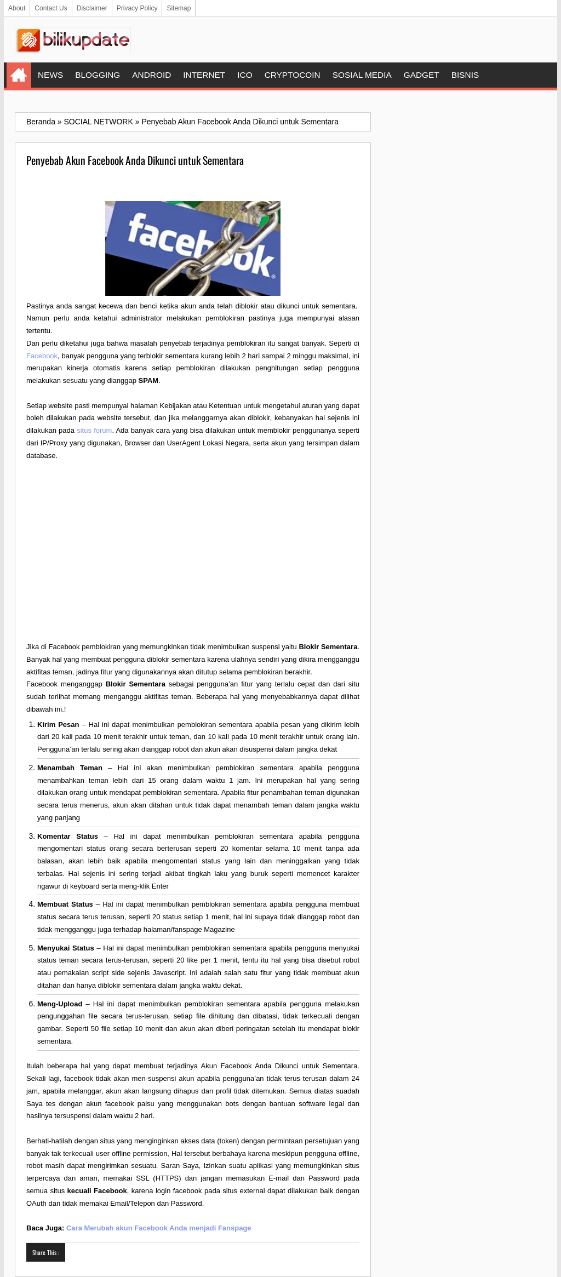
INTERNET (204, 74)
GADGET (421, 74)
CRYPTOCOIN (292, 74)
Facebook (42, 356)
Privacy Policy (137, 8)
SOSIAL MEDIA (362, 74)
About (16, 8)
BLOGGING (97, 74)
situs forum (94, 430)
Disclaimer (92, 8)
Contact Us (51, 8)
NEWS (50, 74)
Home (19, 75)
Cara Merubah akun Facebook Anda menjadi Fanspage (158, 1228)
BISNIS (465, 74)
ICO (244, 74)
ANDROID (151, 74)
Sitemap (179, 8)
